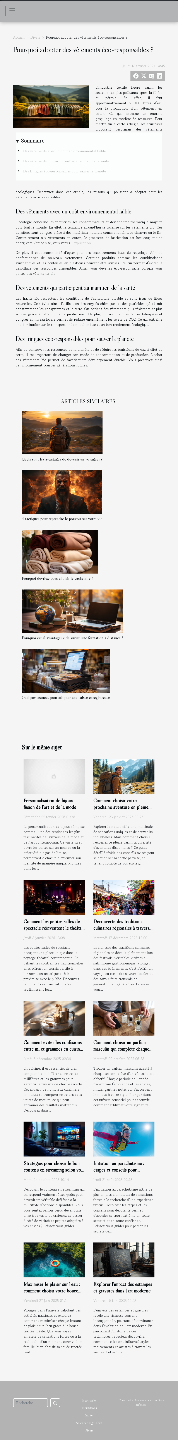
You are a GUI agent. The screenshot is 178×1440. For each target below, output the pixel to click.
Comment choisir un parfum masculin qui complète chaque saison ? (121, 1049)
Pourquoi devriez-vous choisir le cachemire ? (57, 578)
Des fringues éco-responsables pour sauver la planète (64, 171)
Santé (89, 1415)
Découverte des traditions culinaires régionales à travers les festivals (121, 928)
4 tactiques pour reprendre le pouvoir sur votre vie (62, 518)
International (89, 1408)
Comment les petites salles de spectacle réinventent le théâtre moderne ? (54, 928)
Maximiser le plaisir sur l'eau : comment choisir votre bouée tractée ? (52, 1290)
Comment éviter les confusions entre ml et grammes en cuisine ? (53, 1049)
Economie (89, 1400)
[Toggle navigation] (12, 11)
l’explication (81, 243)
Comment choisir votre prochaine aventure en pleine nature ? (120, 807)
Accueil (19, 37)
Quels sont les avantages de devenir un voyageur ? (62, 459)
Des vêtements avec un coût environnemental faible (64, 151)
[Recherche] (30, 1402)
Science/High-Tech (89, 1423)
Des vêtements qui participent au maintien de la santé (66, 161)
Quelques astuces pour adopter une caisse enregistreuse (66, 697)
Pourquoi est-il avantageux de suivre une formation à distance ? (72, 637)
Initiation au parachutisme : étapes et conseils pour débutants (118, 1169)
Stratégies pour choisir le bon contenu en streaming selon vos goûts (53, 1169)
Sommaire (32, 140)
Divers (35, 37)
